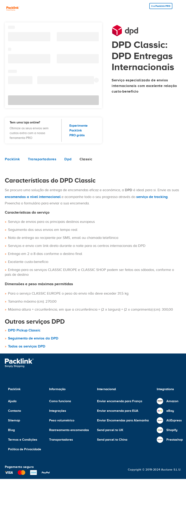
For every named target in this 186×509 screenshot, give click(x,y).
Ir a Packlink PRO (160, 6)
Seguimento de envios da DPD (33, 338)
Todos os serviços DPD (26, 346)
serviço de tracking (152, 197)
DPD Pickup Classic (24, 330)
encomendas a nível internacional (33, 197)
